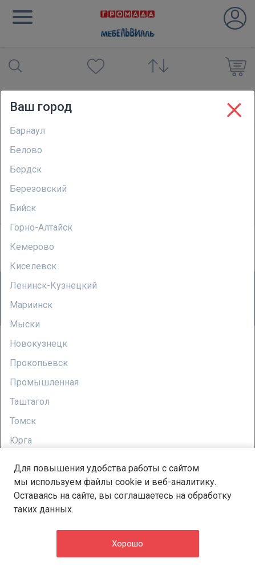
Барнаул (27, 130)
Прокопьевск (39, 363)
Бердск (26, 169)
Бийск (23, 208)
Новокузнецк (38, 343)
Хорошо (127, 544)
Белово (26, 150)
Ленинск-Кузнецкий (53, 285)
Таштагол (30, 401)
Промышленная (44, 382)
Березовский (38, 188)
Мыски (25, 324)
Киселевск (33, 266)
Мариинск (31, 304)
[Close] (234, 108)
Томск (23, 421)
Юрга (21, 440)
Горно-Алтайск (41, 227)
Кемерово (32, 246)
